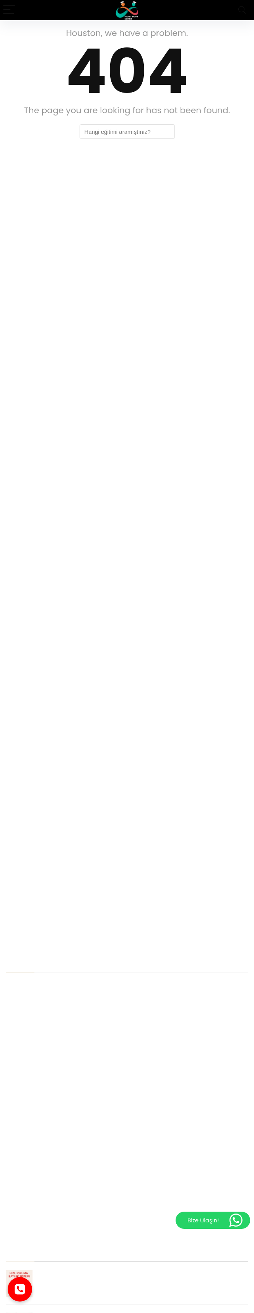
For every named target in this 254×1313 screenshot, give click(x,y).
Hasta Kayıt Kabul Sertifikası (45, 1188)
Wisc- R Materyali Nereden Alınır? (53, 1099)
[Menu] (9, 10)
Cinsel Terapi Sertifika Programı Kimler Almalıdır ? (76, 1049)
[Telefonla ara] (20, 1289)
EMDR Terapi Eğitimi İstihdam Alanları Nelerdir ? (73, 1011)
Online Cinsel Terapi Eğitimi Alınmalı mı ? (63, 1137)
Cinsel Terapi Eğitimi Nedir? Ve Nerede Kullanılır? (74, 1074)
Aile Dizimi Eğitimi (30, 1125)
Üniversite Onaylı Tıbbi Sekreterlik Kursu (61, 1112)
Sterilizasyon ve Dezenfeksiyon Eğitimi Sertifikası (73, 1226)
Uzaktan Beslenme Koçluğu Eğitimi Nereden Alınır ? (78, 1162)
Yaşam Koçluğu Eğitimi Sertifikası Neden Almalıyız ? (78, 1062)
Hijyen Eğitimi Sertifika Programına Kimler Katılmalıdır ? (83, 1036)
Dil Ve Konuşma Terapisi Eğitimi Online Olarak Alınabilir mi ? (90, 1175)
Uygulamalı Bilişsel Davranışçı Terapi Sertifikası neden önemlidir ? (98, 1024)
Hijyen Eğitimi (25, 1213)
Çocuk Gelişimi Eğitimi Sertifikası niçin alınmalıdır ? (77, 998)
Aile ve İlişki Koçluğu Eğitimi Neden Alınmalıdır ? (73, 1087)
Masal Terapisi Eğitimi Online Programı (60, 1150)
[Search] (242, 10)
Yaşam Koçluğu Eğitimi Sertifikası (53, 1200)
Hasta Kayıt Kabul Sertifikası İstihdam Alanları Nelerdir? (83, 986)
